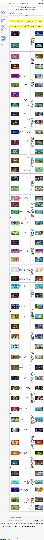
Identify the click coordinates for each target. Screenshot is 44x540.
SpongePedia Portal (4, 17)
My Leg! (20, 306)
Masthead (2, 21)
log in (25, 9)
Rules (2, 20)
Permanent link (3, 40)
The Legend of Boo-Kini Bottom (21, 114)
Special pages (3, 38)
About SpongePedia (16, 520)
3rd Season (18, 16)
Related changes (3, 37)
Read (21, 3)
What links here (3, 36)
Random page (3, 12)
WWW (9, 539)
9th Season (40, 16)
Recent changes (3, 13)
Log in (42, 0)
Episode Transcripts (26, 20)
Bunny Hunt (21, 169)
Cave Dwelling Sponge (20, 33)
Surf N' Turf (21, 419)
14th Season (32, 22)
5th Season (26, 16)
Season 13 (2, 26)
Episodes (26, 15)
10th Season (16, 22)
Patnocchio (21, 367)
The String (21, 507)
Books (2, 30)
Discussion (13, 3)
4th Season (22, 16)
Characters (2, 31)
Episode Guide (3, 25)
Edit (23, 3)
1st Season (11, 16)
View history (26, 3)
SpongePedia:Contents (30, 10)
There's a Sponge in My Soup (20, 85)
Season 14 (2, 27)
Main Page (2, 11)
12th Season (24, 22)
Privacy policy (11, 520)
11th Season (20, 22)
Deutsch (2, 44)
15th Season (36, 22)
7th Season (33, 16)
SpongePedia (3, 539)
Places (2, 32)
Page (10, 3)
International (3, 19)
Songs (2, 29)
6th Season (29, 16)
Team (2, 18)
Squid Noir (21, 178)
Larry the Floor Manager (20, 105)
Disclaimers (20, 520)
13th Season (28, 22)
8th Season (37, 16)
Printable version (3, 39)
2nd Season (15, 16)
